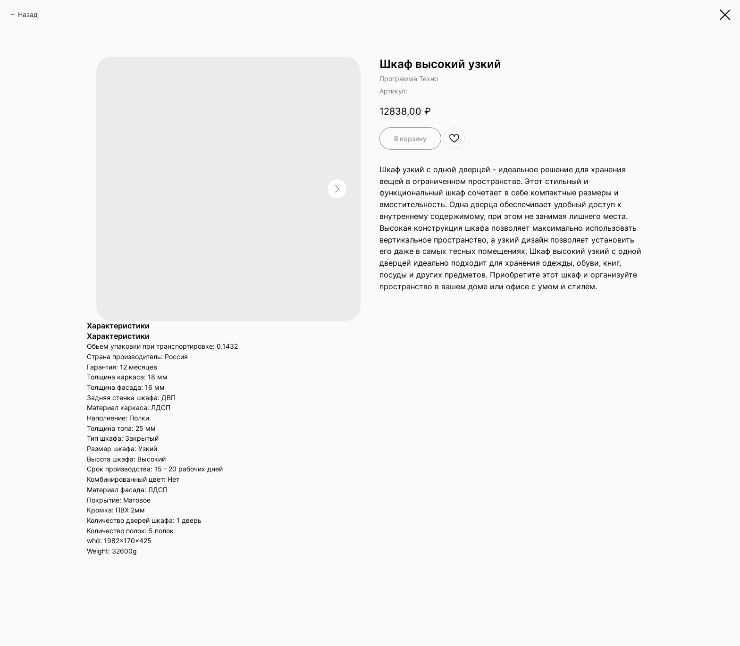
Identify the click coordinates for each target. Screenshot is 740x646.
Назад (28, 14)
